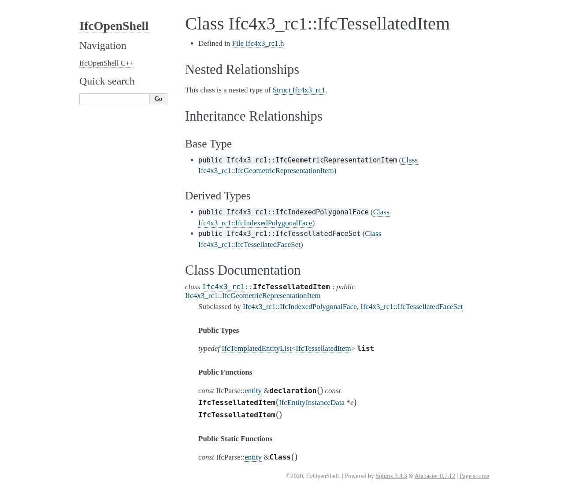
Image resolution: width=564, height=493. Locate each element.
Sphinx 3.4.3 (391, 476)
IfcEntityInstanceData (312, 402)
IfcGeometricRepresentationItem (271, 295)
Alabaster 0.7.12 (435, 476)
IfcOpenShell (113, 26)
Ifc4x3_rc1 (223, 287)
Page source (474, 476)
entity (253, 390)
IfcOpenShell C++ (106, 63)
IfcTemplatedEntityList (256, 348)
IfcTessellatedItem (323, 348)
